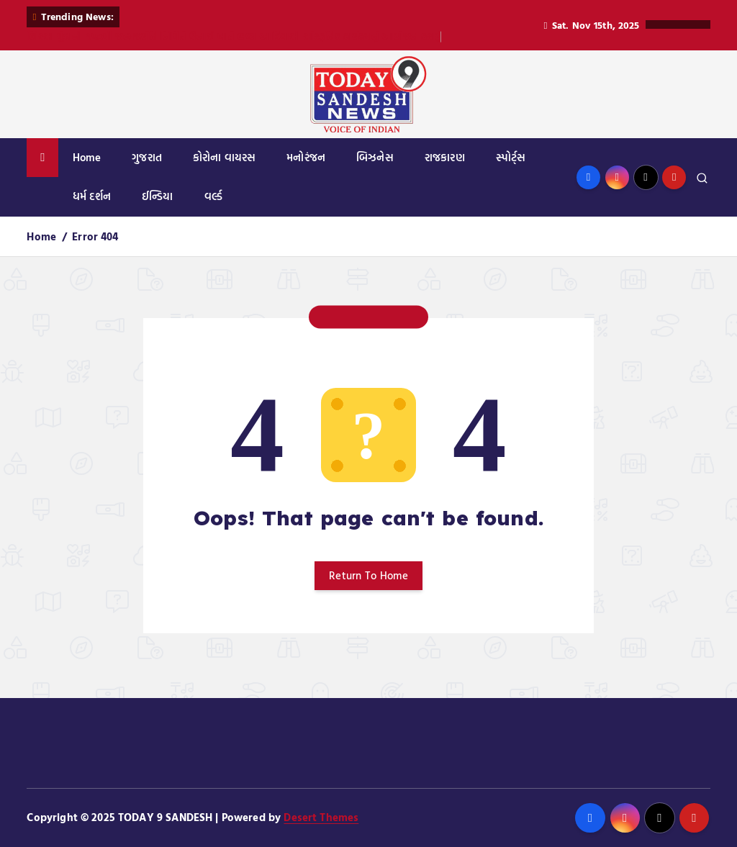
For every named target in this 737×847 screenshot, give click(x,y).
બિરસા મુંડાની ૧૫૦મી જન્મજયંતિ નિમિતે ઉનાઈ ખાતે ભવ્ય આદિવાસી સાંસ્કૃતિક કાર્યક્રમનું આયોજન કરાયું (234, 37)
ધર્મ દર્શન (92, 196)
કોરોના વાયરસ (224, 157)
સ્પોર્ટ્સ (510, 157)
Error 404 (95, 236)
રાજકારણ (445, 157)
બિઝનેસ (375, 157)
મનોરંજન (305, 157)
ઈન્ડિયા (157, 196)
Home (87, 157)
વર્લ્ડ (213, 196)
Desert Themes (321, 817)
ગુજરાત (147, 157)
